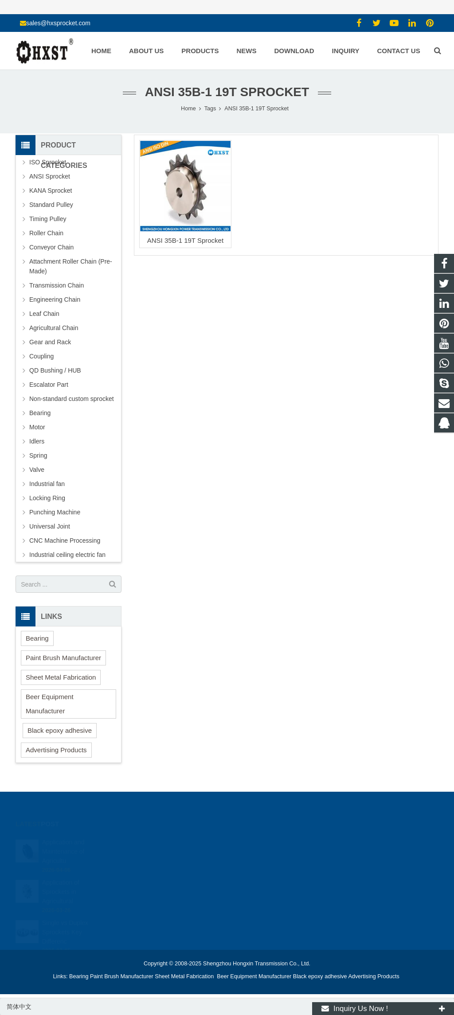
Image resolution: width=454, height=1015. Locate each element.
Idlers (36, 441)
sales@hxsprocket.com (58, 23)
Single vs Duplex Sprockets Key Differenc (65, 922)
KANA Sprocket (50, 190)
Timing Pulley (48, 218)
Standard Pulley (51, 204)
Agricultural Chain (53, 327)
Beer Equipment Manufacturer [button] (50, 704)
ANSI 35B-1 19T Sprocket (185, 240)
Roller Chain (46, 233)
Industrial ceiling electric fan (67, 554)
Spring (38, 455)
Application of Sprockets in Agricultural (60, 881)
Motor (37, 427)
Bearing (40, 412)
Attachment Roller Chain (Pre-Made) (70, 266)
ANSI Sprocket (49, 176)
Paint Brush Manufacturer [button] (63, 657)
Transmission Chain (56, 285)
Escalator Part (48, 384)
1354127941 (257, 842)
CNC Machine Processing (64, 540)
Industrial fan (47, 483)
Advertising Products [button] (56, 750)
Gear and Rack (50, 342)
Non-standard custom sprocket (71, 398)
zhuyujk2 (252, 881)
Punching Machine (54, 512)
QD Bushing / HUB (55, 370)
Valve (36, 469)
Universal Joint (49, 526)
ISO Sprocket (47, 162)
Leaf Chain (44, 313)
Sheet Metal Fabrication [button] (61, 677)
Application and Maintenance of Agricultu (63, 841)
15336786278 (258, 855)
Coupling (41, 356)
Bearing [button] (37, 638)
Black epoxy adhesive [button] (59, 730)
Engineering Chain (54, 299)
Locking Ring (47, 498)
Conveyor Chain (51, 247)
